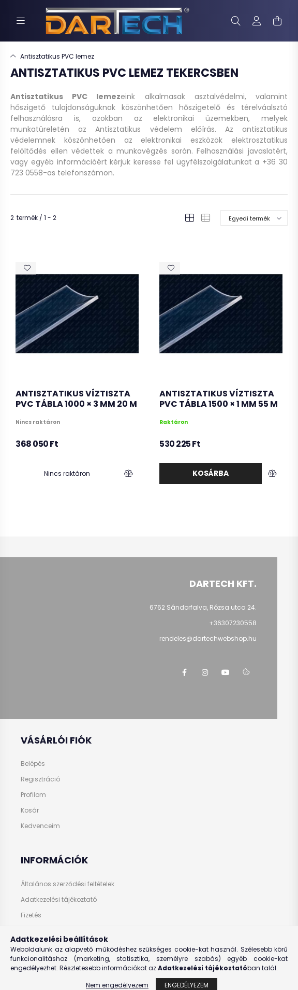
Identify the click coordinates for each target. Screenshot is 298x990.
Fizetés (31, 915)
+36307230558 (233, 622)
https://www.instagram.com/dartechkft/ (205, 672)
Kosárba (210, 473)
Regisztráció (40, 779)
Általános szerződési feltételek (67, 884)
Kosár (30, 810)
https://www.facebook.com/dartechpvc (184, 672)
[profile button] (256, 20)
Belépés (33, 763)
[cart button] (277, 20)
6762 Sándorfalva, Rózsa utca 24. (203, 607)
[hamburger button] (20, 20)
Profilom (33, 795)
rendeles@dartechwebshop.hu (208, 638)
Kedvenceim (40, 826)
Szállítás (34, 930)
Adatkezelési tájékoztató (59, 899)
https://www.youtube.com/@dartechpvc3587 (225, 672)
